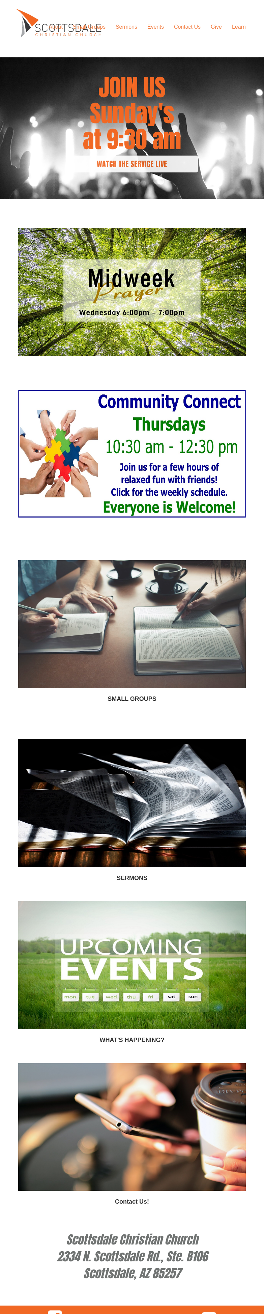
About (56, 27)
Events (155, 27)
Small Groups (89, 27)
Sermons (126, 27)
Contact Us (187, 27)
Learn (239, 27)
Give (216, 27)
